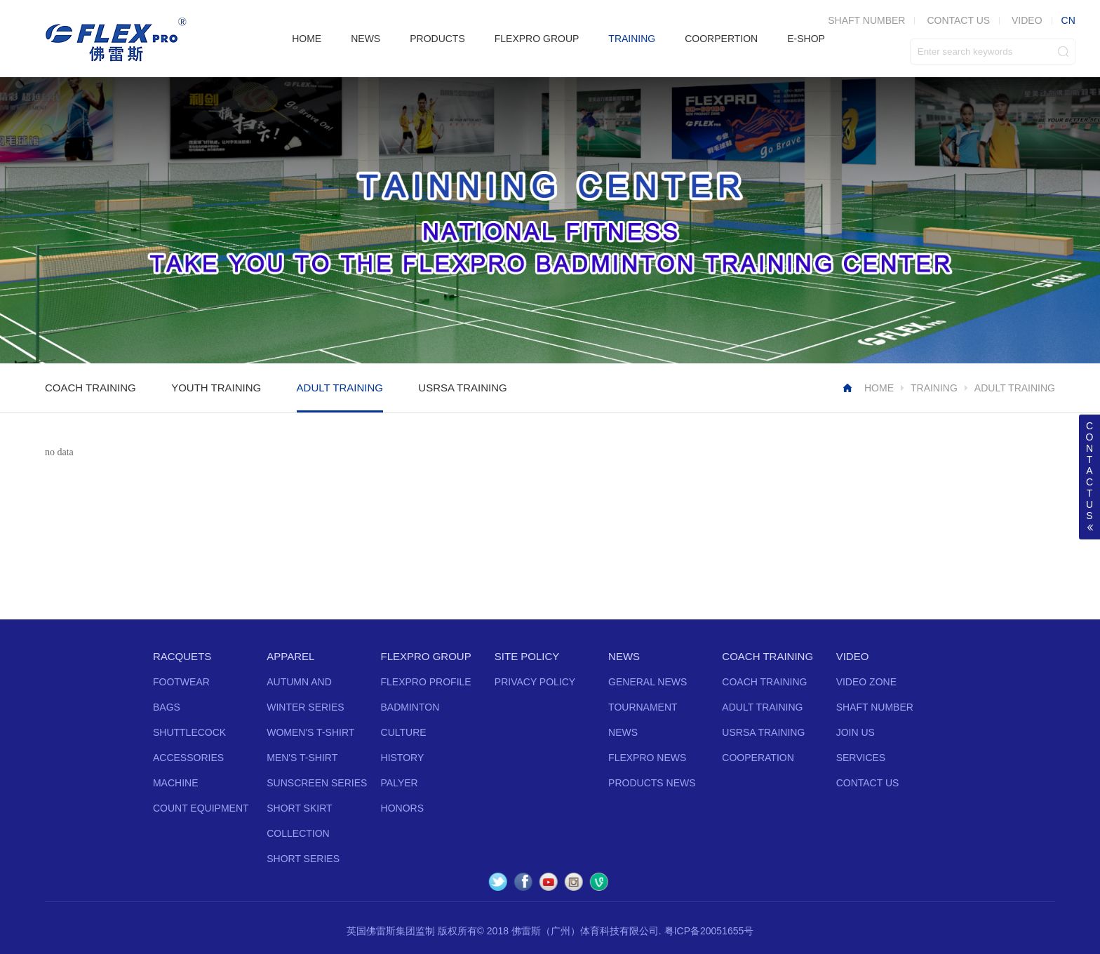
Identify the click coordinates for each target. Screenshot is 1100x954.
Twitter (498, 882)
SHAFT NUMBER (866, 20)
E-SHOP (806, 38)
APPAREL (290, 656)
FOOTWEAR (181, 681)
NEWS (365, 38)
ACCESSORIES (188, 757)
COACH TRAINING (90, 388)
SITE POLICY (527, 656)
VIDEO (1027, 20)
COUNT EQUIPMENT (201, 808)
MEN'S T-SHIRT (302, 757)
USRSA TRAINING (462, 388)
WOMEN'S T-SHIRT (310, 732)
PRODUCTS (437, 38)
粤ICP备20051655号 (709, 930)
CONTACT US (958, 20)
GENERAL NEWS (647, 681)
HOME (306, 38)
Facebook (523, 882)
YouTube (548, 882)
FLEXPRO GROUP (537, 38)
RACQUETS (182, 656)
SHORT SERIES (303, 858)
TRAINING (631, 38)
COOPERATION (757, 757)
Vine (599, 882)
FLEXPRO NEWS (647, 757)
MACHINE (176, 782)
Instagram (574, 882)
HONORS (402, 808)
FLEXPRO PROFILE (426, 681)
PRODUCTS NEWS (651, 782)
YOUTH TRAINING (216, 388)
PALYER (399, 782)
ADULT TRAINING (340, 388)
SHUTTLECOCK (189, 732)
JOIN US (855, 732)
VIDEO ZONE (866, 681)
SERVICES (861, 757)
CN (1068, 20)
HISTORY (402, 757)
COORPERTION (721, 38)
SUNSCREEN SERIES (317, 782)
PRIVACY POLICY (535, 681)
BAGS (166, 707)
